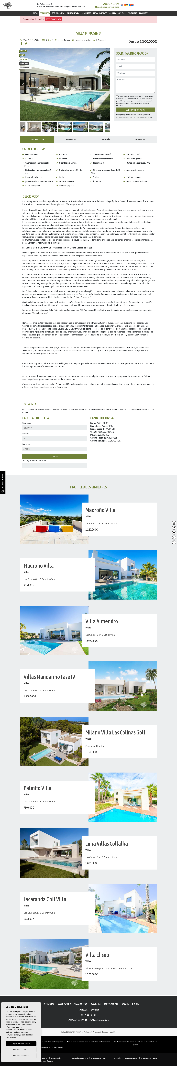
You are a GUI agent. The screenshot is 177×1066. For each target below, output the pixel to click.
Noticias (121, 13)
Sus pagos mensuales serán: (34, 460)
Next (107, 84)
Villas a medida (73, 13)
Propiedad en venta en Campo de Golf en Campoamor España (135, 1058)
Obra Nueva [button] (45, 13)
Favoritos (143, 13)
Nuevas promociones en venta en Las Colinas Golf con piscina (88, 1042)
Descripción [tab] (71, 139)
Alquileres (86, 13)
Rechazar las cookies (21, 1055)
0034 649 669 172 (111, 4)
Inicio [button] (35, 13)
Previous (23, 84)
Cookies (105, 1032)
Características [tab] (37, 139)
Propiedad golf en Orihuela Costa (41, 1061)
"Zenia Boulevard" (40, 313)
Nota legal (88, 1032)
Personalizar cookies (21, 1049)
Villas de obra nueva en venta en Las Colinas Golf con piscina (41, 1048)
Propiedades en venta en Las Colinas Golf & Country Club (41, 1058)
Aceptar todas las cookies (21, 1043)
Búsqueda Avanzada (53, 19)
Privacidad (97, 1032)
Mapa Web (113, 1032)
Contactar (132, 13)
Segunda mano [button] (58, 13)
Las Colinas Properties (80, 297)
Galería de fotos (49, 353)
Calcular (54, 456)
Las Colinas (35, 277)
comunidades (63, 269)
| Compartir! (101, 40)
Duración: (26, 444)
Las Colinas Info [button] (100, 13)
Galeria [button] (112, 13)
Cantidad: (26, 423)
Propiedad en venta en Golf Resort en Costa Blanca (88, 1058)
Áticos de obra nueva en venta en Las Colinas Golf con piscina (41, 1042)
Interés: (25, 433)
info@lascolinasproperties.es (108, 7)
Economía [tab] (105, 139)
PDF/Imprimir (140, 139)
